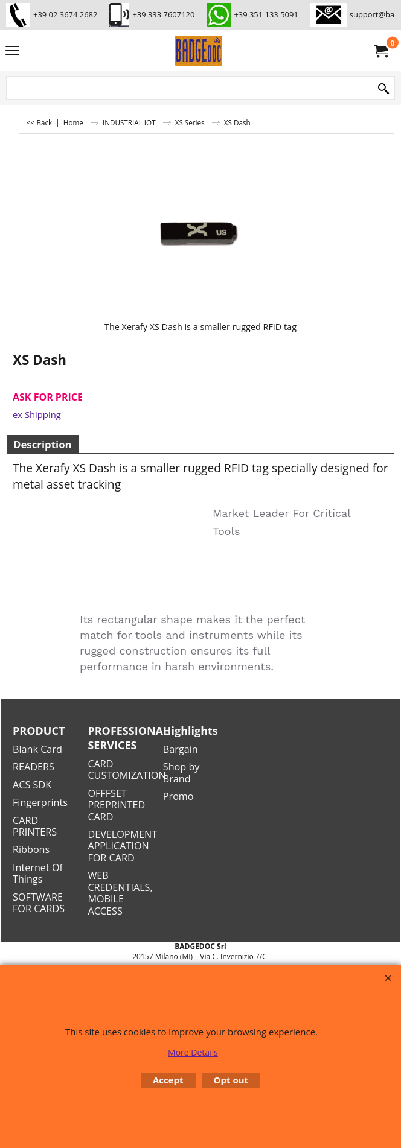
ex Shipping (37, 414)
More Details (193, 1052)
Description (42, 444)
